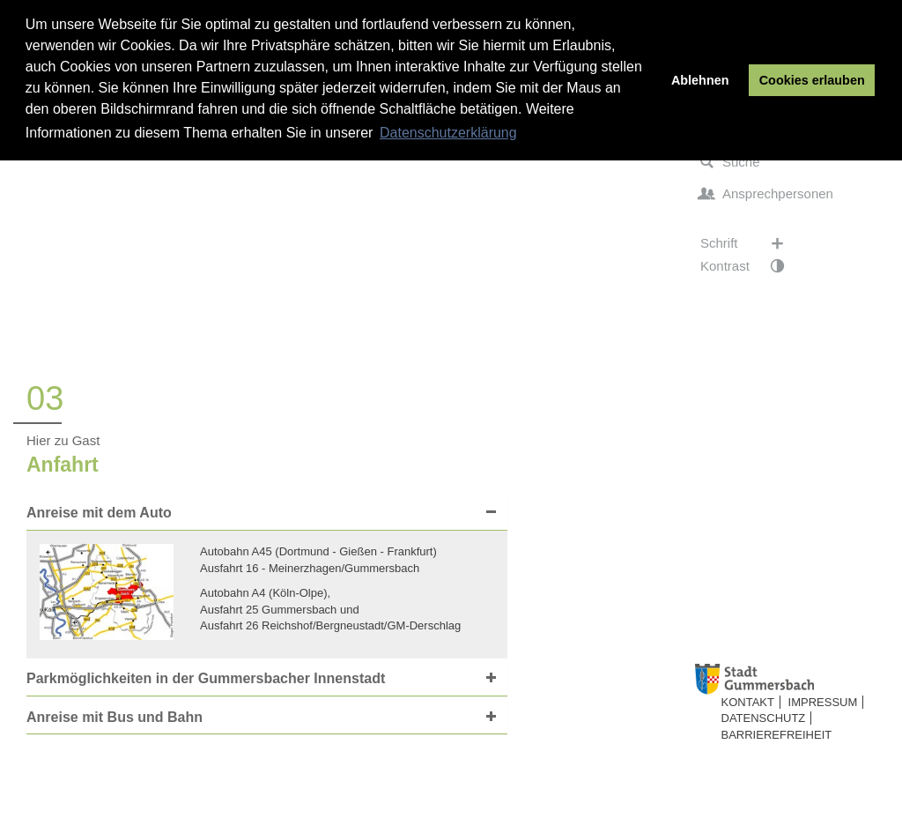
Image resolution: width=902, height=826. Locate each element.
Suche (730, 162)
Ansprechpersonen (766, 194)
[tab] (266, 513)
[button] (262, 513)
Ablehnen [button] (700, 80)
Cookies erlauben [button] (812, 80)
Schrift (751, 243)
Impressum (823, 702)
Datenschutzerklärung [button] (448, 132)
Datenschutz (763, 718)
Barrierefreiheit (776, 734)
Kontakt (747, 702)
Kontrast (751, 266)
